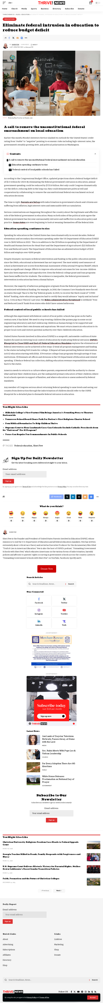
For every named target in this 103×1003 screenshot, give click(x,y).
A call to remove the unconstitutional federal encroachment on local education (47, 160)
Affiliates (7, 955)
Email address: (25, 472)
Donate (57, 955)
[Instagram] (39, 612)
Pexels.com (29, 118)
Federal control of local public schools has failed (35, 169)
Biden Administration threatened (62, 300)
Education (9, 19)
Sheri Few (15, 44)
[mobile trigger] (5, 3)
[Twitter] (64, 601)
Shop (5, 965)
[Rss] (95, 992)
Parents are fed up (30, 202)
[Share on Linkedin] (73, 496)
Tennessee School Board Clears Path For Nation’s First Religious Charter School (47, 419)
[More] (26, 38)
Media (44, 745)
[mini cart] (90, 3)
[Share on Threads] (79, 496)
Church (45, 757)
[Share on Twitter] (13, 38)
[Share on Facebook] (9, 38)
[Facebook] (39, 601)
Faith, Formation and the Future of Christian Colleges (31, 878)
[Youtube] (64, 612)
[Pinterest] (82, 992)
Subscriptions (9, 950)
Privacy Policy (31, 997)
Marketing (58, 944)
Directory (7, 960)
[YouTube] (78, 992)
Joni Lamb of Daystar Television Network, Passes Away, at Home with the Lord (58, 739)
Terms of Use (44, 997)
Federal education (23, 445)
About (5, 939)
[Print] (22, 38)
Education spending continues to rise (30, 165)
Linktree (58, 939)
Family (44, 770)
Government (47, 785)
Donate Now (47, 568)
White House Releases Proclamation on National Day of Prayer (58, 779)
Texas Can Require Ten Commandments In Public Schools (36, 434)
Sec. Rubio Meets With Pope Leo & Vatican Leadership (59, 752)
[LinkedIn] (39, 623)
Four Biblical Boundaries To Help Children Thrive (31, 423)
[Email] (17, 38)
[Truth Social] (64, 623)
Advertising (8, 944)
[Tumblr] (92, 992)
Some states (19, 222)
